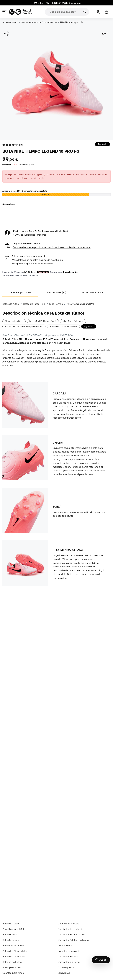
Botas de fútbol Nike (31, 22)
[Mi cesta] (106, 12)
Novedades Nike (14, 321)
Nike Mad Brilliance (73, 321)
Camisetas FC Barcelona (71, 934)
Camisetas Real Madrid (71, 929)
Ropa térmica (65, 945)
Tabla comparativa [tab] (92, 292)
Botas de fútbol (9, 22)
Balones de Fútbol (12, 962)
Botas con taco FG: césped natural (24, 326)
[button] (56, 245)
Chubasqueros (66, 967)
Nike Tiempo (50, 22)
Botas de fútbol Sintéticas (63, 326)
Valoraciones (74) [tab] (56, 292)
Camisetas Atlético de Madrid (74, 940)
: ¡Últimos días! (66, 3)
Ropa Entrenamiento (69, 951)
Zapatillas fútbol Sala (13, 929)
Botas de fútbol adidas (14, 951)
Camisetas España (68, 956)
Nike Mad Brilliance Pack (42, 321)
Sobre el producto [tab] (20, 292)
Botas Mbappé (10, 940)
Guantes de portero (68, 923)
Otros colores (8, 204)
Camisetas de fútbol (69, 962)
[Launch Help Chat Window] (101, 959)
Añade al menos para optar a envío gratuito (24, 191)
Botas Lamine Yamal (13, 945)
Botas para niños (11, 967)
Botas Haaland (10, 934)
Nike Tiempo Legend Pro (72, 22)
